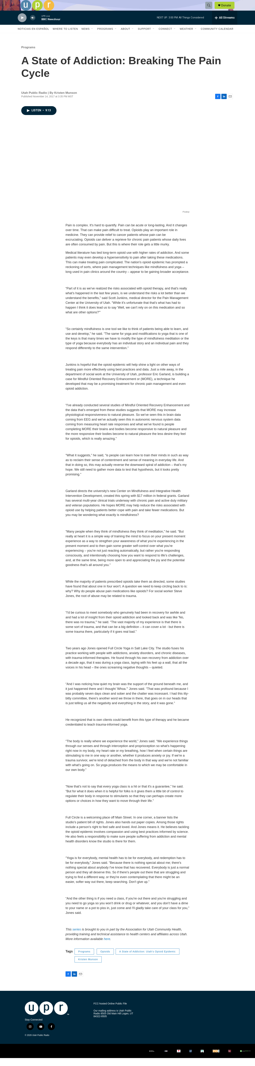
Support (144, 36)
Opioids (105, 959)
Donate (228, 9)
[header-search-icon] (210, 9)
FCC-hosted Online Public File (110, 1011)
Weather (186, 36)
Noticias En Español (33, 36)
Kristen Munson (88, 967)
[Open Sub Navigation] (92, 36)
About (125, 36)
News (85, 36)
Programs (105, 36)
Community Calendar (217, 36)
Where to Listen (65, 36)
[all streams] (224, 26)
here (107, 947)
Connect (165, 36)
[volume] (33, 26)
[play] (22, 26)
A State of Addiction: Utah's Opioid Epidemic (147, 959)
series (77, 937)
